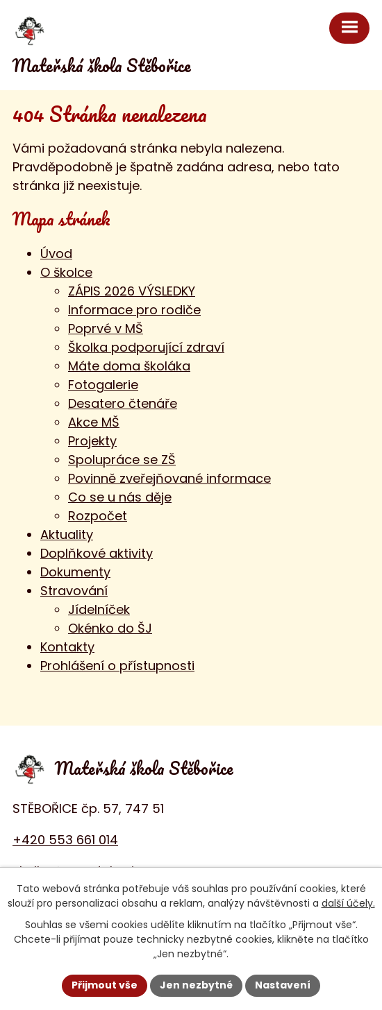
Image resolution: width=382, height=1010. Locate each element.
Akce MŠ (93, 422)
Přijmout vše (105, 985)
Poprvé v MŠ (105, 328)
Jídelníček (99, 609)
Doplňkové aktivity (96, 553)
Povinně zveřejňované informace (169, 478)
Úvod (56, 253)
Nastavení (282, 985)
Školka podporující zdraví (146, 347)
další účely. (348, 903)
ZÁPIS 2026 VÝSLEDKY (131, 291)
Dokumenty (75, 572)
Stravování (74, 590)
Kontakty (67, 647)
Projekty (92, 441)
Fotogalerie (103, 384)
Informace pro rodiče (134, 309)
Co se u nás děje (120, 497)
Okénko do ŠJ (110, 628)
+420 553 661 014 (65, 839)
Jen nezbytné (196, 985)
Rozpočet (97, 515)
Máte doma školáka (129, 366)
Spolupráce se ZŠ (122, 459)
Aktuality (66, 534)
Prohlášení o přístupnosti (117, 665)
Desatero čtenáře (122, 403)
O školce (66, 272)
